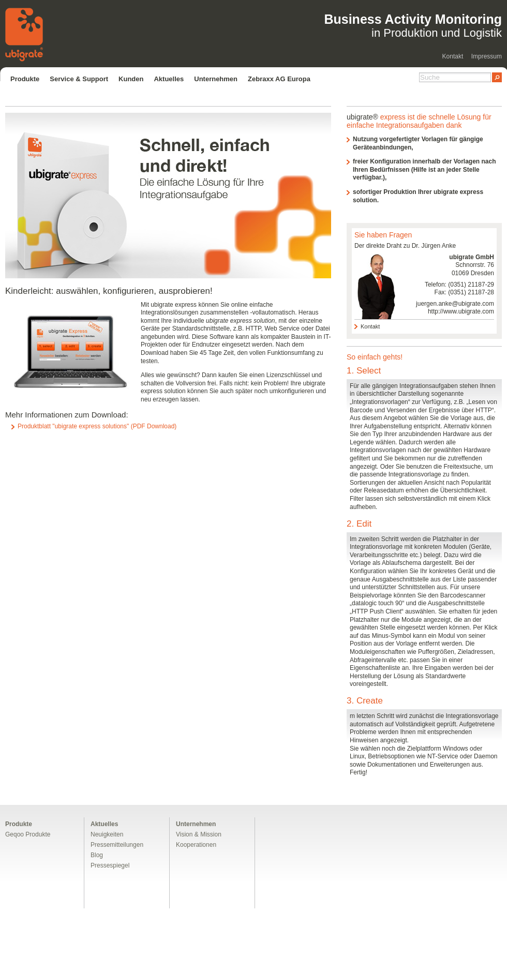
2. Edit (359, 524)
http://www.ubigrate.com (461, 311)
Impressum (486, 56)
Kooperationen (196, 844)
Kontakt (453, 56)
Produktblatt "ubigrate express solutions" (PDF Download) (97, 426)
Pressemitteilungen (117, 844)
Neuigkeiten (107, 834)
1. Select (364, 371)
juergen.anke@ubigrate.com (455, 303)
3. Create (365, 701)
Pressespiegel (110, 865)
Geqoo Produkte (27, 834)
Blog (97, 855)
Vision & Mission (198, 834)
